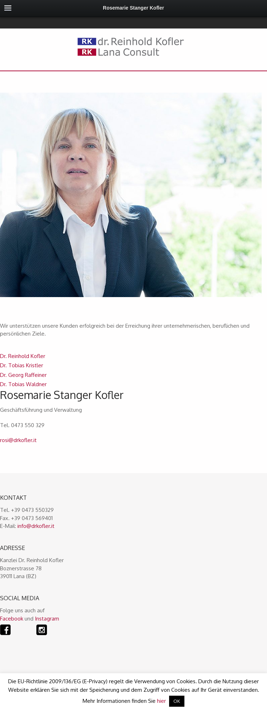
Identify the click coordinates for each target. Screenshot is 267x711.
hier (161, 700)
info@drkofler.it (35, 526)
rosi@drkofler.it (18, 440)
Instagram (47, 618)
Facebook (11, 618)
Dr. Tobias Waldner (23, 384)
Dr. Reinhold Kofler (22, 356)
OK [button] (176, 701)
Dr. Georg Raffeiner (23, 375)
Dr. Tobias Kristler (21, 365)
